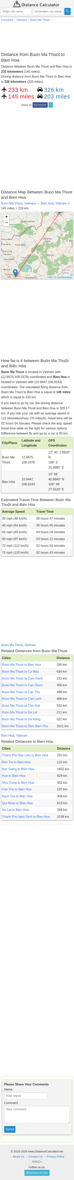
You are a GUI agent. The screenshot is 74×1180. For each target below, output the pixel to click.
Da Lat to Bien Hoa (15, 809)
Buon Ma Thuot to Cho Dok (21, 705)
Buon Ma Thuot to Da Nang (21, 719)
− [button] (6, 223)
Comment (11, 1103)
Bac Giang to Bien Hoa (18, 769)
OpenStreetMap (64, 277)
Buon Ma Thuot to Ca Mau (20, 671)
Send (10, 1129)
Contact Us (35, 1156)
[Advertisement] (37, 36)
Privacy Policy (55, 1156)
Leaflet (49, 277)
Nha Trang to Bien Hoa (18, 782)
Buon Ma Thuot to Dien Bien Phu (25, 726)
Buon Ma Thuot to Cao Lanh (22, 698)
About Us (18, 1156)
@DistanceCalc (37, 1172)
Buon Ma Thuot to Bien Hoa (21, 664)
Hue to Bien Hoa (13, 775)
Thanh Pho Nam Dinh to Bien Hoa (26, 816)
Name (8, 1089)
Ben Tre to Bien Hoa (16, 762)
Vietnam (30, 203)
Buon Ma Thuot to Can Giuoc (22, 685)
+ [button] (6, 217)
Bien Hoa (47, 203)
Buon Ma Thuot (11, 203)
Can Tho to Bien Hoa (16, 789)
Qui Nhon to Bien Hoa (17, 803)
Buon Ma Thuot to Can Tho (21, 692)
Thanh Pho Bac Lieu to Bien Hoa (25, 755)
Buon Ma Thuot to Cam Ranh (22, 678)
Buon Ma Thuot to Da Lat (19, 712)
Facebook (40, 104)
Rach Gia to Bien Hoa (17, 796)
